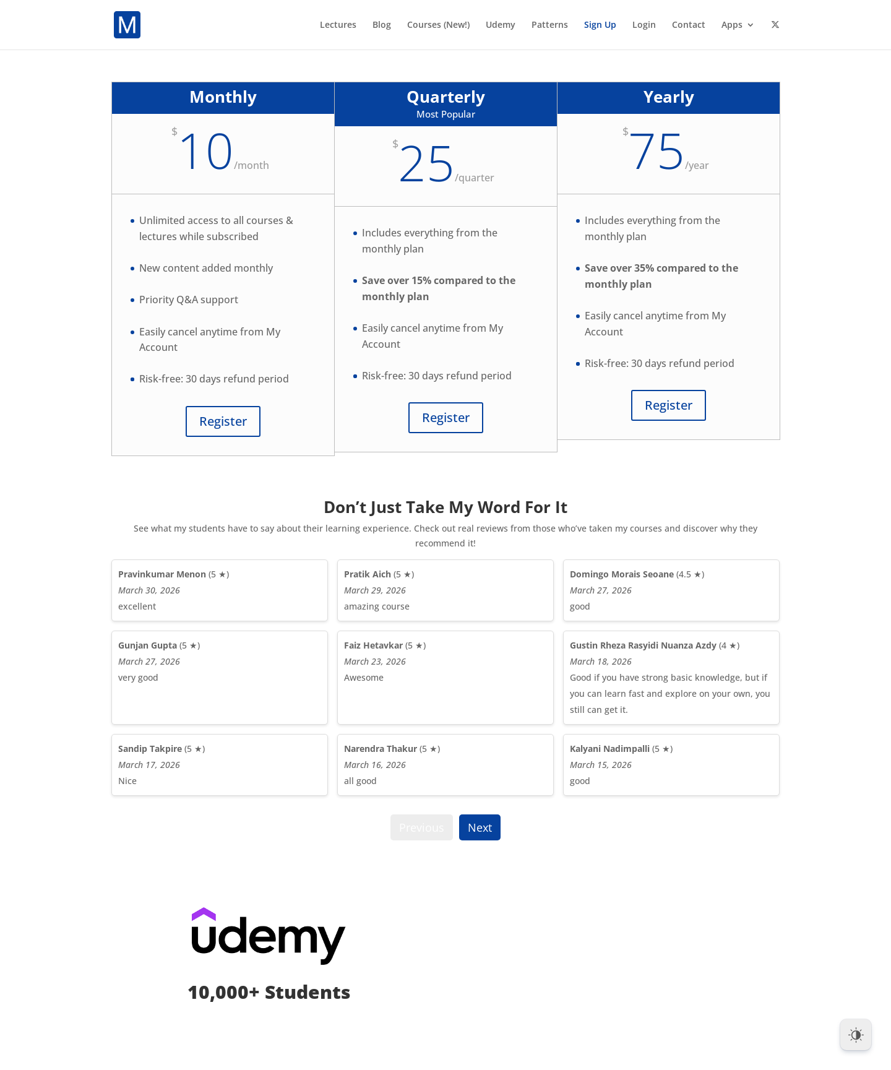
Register (223, 421)
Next (480, 827)
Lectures (338, 25)
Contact (688, 25)
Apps (731, 25)
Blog (381, 25)
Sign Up (600, 25)
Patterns (550, 25)
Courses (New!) (438, 25)
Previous (421, 827)
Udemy (500, 25)
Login (644, 25)
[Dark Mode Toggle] (855, 1034)
